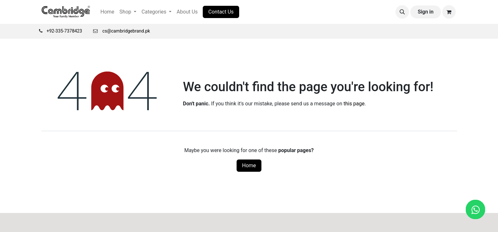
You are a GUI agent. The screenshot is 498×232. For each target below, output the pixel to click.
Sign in (426, 12)
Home (249, 165)
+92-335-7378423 (64, 31)
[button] (402, 12)
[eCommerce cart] (449, 12)
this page (354, 104)
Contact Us (221, 12)
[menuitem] (107, 11)
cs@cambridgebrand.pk (126, 31)
